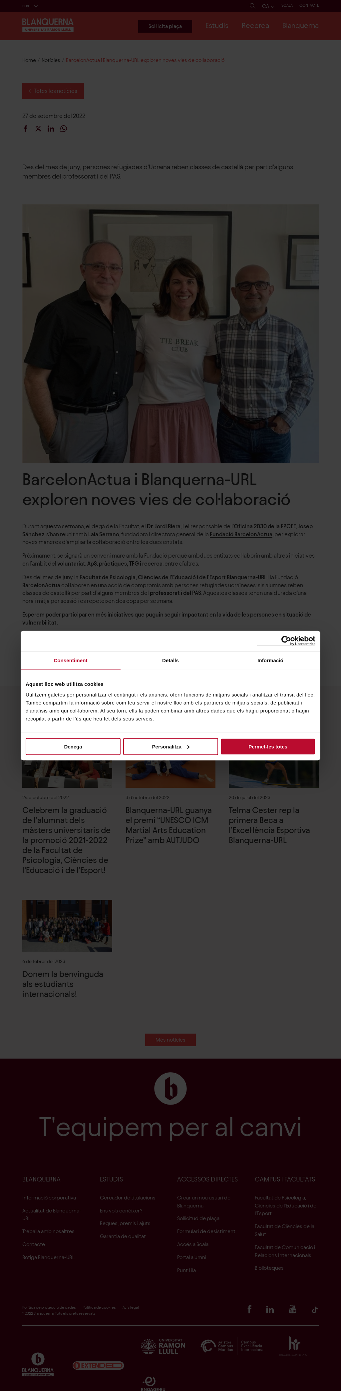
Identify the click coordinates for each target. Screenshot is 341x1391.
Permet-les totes (267, 746)
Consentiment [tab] (70, 660)
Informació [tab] (270, 660)
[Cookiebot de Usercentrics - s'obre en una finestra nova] (286, 641)
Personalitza (170, 746)
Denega (73, 746)
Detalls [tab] (170, 660)
